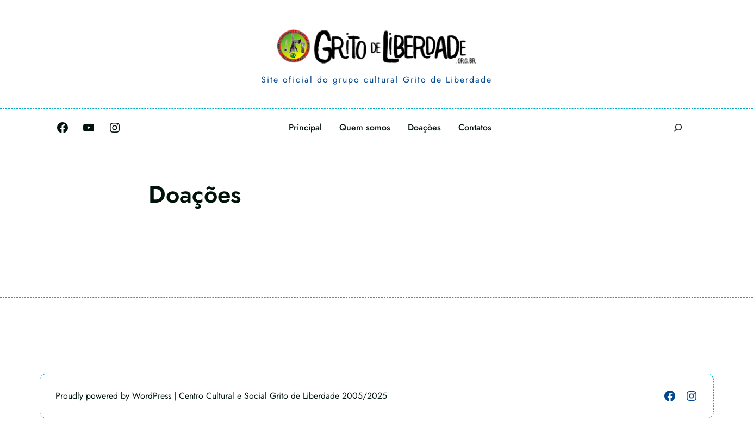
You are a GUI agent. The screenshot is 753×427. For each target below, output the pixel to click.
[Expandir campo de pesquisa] (678, 127)
